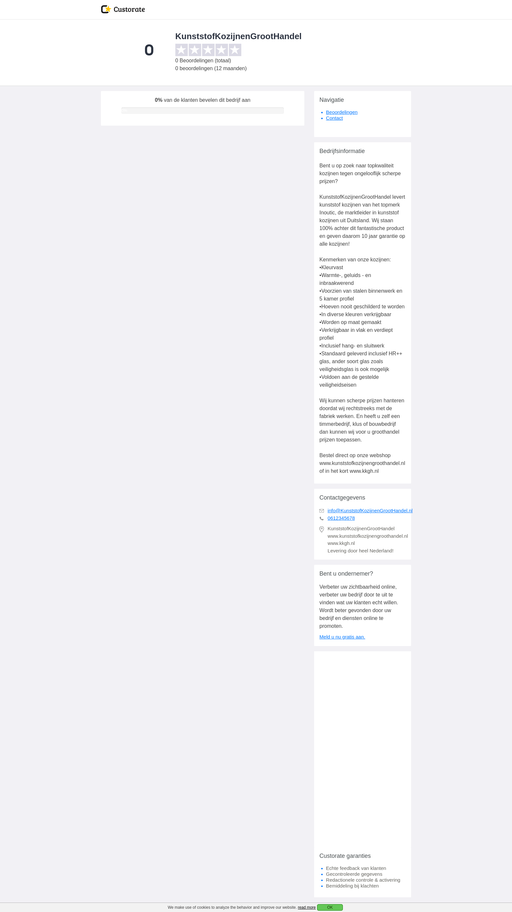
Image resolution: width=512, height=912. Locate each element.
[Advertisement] (362, 749)
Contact (334, 118)
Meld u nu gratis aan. (342, 637)
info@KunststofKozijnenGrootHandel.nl (370, 510)
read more (307, 907)
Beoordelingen (342, 112)
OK (330, 907)
